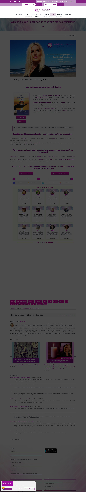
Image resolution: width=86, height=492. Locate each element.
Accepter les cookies (7, 488)
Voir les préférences (29, 488)
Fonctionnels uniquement (18, 488)
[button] (33, 482)
